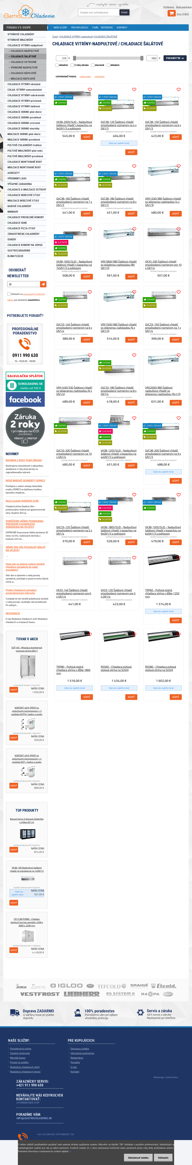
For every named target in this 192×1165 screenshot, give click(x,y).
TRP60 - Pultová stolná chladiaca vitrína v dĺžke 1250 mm (162, 593)
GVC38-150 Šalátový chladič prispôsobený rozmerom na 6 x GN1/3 (163, 125)
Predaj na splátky (19, 1062)
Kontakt (75, 1071)
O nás (74, 1067)
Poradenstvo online (20, 1048)
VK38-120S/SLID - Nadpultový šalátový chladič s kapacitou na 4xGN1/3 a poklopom (119, 454)
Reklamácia (77, 1057)
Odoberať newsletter (18, 273)
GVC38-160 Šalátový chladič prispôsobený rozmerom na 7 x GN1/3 (74, 202)
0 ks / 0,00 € (183, 14)
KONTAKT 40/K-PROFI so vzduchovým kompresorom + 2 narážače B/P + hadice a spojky (27, 759)
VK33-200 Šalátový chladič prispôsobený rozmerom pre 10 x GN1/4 (163, 265)
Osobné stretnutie (20, 1053)
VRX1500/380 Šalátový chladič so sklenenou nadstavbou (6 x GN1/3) (119, 328)
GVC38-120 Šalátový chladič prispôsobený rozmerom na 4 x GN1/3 (119, 125)
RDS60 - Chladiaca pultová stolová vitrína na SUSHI (116, 668)
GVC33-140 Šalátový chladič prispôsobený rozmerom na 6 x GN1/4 (74, 328)
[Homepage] (49, 27)
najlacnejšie (85, 76)
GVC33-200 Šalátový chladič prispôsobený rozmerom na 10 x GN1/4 (74, 454)
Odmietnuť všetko (138, 1158)
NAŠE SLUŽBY (60, 27)
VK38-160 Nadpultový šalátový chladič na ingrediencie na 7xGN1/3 (26, 869)
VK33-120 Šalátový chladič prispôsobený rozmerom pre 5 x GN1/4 (118, 593)
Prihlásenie (168, 7)
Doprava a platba (80, 1048)
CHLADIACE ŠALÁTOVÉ (105, 36)
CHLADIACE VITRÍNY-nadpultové (76, 36)
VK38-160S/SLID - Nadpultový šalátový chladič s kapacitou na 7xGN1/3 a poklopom (74, 265)
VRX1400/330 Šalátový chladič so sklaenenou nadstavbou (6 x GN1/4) (74, 391)
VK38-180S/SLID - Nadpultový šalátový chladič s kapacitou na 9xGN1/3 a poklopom (119, 530)
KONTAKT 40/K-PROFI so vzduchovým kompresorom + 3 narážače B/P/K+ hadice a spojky (26, 711)
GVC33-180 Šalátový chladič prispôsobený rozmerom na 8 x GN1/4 (119, 391)
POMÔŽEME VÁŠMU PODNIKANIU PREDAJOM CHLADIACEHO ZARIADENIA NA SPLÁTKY (24, 524)
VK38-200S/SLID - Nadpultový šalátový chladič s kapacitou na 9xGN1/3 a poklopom (74, 125)
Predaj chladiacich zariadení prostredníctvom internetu (21, 591)
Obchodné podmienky (82, 1053)
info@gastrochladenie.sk (34, 1118)
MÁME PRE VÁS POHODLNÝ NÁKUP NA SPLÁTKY (25, 549)
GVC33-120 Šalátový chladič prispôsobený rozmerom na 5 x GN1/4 (74, 530)
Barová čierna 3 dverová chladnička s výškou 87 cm (26, 820)
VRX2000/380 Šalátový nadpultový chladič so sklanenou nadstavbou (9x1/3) (162, 391)
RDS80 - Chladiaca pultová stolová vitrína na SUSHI (160, 668)
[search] (126, 12)
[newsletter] (43, 284)
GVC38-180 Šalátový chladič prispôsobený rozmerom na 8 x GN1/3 (119, 202)
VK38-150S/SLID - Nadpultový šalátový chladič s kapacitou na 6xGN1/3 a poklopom (163, 530)
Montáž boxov (18, 1057)
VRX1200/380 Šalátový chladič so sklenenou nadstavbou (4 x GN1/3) (163, 202)
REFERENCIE (107, 27)
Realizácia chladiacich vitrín (25, 1067)
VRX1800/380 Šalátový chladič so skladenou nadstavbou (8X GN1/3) (119, 265)
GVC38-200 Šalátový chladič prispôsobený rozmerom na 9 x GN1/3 (163, 454)
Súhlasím (163, 1158)
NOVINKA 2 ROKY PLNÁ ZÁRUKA (24, 460)
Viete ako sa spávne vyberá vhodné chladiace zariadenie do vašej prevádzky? (25, 566)
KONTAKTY (122, 27)
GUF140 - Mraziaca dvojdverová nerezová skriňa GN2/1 (26, 649)
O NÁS (95, 27)
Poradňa (75, 1062)
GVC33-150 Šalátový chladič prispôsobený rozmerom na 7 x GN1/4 (163, 328)
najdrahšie (99, 76)
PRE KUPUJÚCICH (79, 27)
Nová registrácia (184, 7)
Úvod (55, 36)
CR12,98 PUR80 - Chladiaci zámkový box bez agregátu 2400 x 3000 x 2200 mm (27, 922)
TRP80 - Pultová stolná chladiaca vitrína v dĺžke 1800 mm (73, 670)
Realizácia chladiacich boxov (25, 1071)
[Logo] (29, 11)
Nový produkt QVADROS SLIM (22, 500)
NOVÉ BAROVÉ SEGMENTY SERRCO (25, 480)
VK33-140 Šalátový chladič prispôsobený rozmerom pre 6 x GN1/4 (73, 593)
